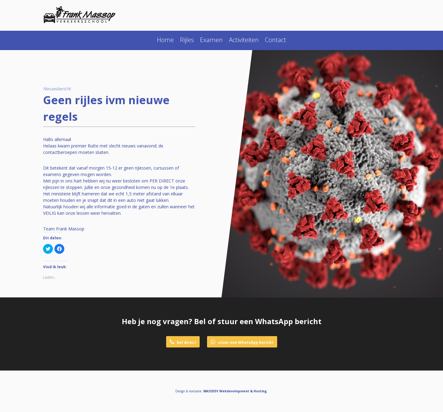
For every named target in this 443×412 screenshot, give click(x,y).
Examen (211, 40)
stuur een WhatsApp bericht (242, 342)
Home (165, 40)
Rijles (187, 40)
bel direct (183, 342)
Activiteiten (244, 40)
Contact (275, 40)
